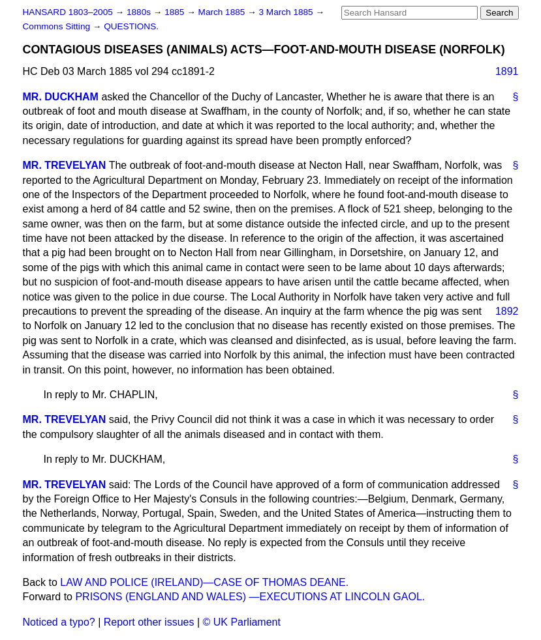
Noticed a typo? (59, 622)
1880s (140, 12)
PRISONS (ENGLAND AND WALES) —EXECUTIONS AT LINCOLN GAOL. (250, 596)
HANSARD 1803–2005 (68, 12)
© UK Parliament (242, 622)
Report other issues (149, 622)
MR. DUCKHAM (61, 96)
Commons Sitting (58, 26)
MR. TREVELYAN (64, 165)
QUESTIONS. (131, 26)
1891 (507, 71)
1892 (507, 311)
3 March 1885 (287, 12)
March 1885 (223, 12)
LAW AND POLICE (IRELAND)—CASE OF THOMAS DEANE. (204, 582)
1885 (175, 12)
